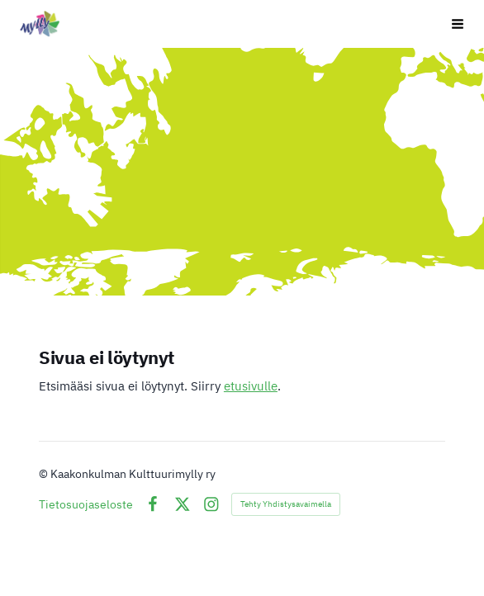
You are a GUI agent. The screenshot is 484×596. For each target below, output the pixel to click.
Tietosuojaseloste (86, 504)
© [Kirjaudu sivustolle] (44, 473)
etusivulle (251, 386)
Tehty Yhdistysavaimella (285, 504)
